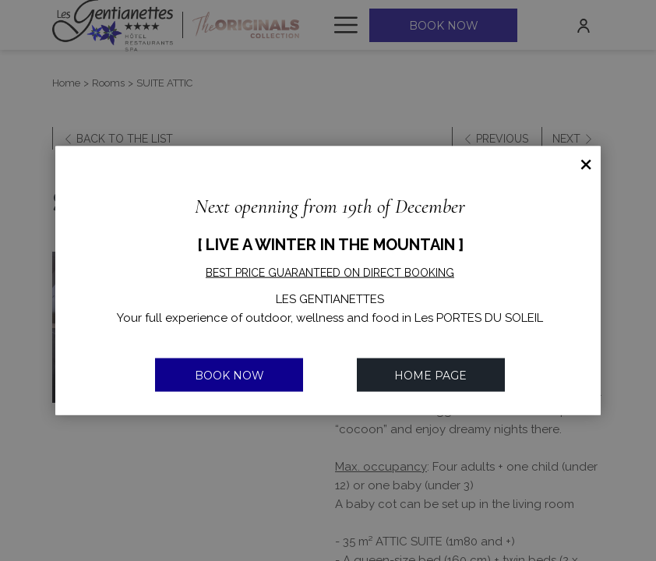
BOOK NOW (229, 375)
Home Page (430, 375)
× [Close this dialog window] (586, 161)
